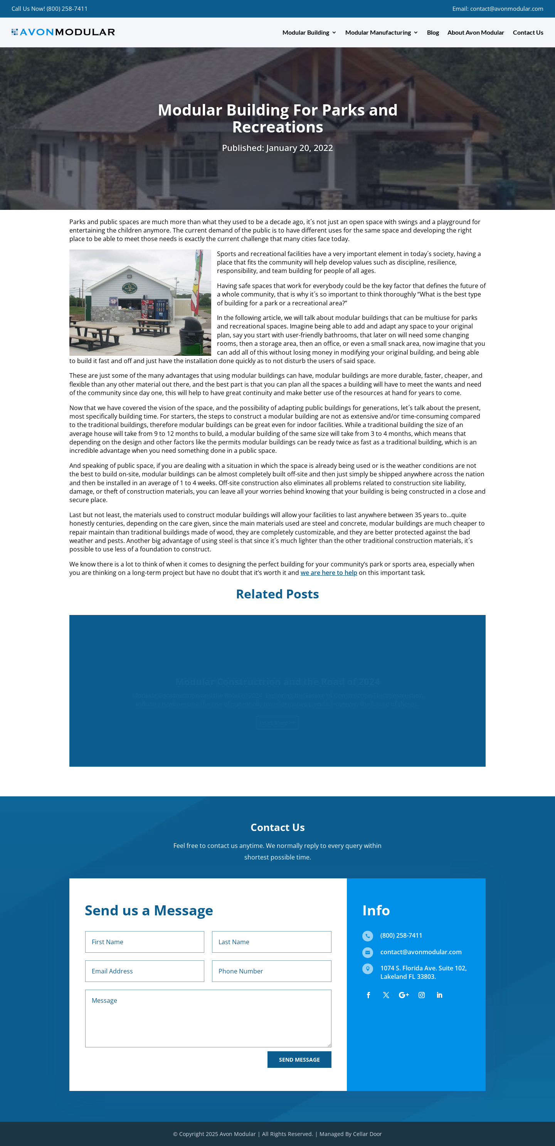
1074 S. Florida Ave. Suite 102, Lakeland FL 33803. (423, 972)
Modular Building (306, 32)
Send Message (299, 1059)
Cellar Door (367, 1134)
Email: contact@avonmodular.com (497, 8)
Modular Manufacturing (378, 32)
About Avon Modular (476, 32)
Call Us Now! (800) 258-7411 (50, 8)
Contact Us (528, 32)
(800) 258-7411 (401, 935)
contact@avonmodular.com (421, 952)
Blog (433, 32)
